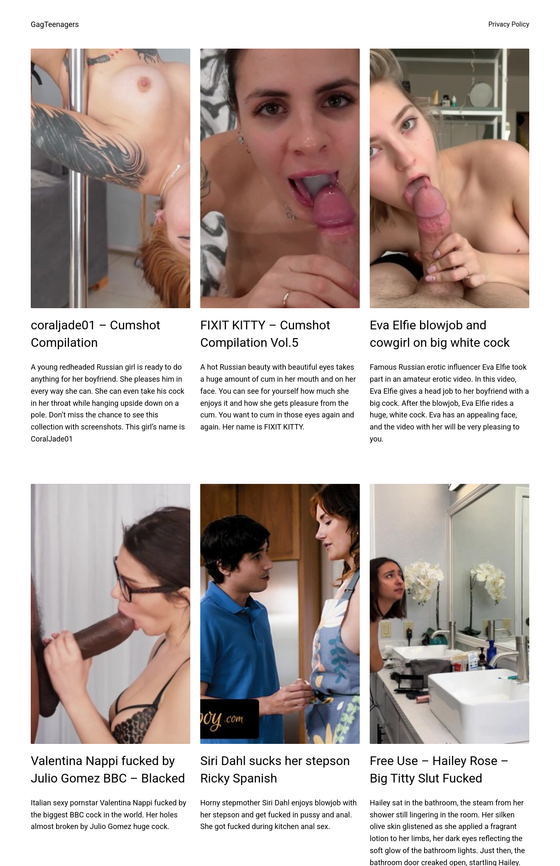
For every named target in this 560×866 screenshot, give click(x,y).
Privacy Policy (509, 24)
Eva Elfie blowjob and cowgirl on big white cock (440, 334)
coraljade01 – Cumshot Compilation (95, 334)
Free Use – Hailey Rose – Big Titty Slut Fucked (439, 769)
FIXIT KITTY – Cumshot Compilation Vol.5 (265, 334)
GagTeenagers (55, 24)
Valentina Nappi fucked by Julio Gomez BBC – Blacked (108, 769)
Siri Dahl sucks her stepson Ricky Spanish (275, 769)
